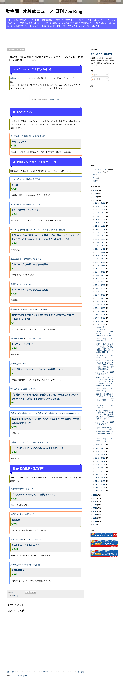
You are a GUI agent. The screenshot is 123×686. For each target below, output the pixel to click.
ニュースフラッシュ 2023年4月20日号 (104, 373)
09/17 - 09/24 (100, 252)
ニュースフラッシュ (100, 169)
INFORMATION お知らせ (39, 309)
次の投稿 (10, 672)
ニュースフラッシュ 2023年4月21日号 (104, 356)
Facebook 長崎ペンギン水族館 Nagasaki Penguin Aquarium (54, 413)
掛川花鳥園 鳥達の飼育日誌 (33, 136)
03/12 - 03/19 (100, 458)
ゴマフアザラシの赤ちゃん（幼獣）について (33, 494)
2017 (95, 511)
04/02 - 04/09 (100, 448)
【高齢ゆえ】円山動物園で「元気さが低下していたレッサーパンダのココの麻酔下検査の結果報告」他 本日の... (104, 381)
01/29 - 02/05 (100, 478)
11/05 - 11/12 (100, 229)
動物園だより (43, 442)
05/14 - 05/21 (100, 311)
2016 (95, 515)
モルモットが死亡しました (24, 344)
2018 (95, 508)
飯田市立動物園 (16, 338)
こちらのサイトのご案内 (101, 54)
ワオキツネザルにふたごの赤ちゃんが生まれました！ (37, 448)
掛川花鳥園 (15, 136)
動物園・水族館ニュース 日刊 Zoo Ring (44, 11)
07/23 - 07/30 (100, 278)
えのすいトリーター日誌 (35, 539)
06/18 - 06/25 (100, 295)
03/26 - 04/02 (100, 451)
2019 (95, 505)
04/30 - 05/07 (100, 318)
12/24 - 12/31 (100, 206)
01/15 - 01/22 (100, 484)
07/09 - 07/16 (100, 285)
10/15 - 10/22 (100, 239)
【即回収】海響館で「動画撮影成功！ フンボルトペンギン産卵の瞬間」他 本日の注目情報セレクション (104, 415)
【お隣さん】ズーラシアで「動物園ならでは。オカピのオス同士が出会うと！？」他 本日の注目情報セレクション (104, 331)
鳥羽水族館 (15, 364)
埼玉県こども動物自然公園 (21, 230)
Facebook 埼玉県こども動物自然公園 (49, 230)
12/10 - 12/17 (100, 213)
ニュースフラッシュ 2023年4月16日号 (104, 440)
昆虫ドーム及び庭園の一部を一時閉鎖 (29, 264)
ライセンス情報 (54, 99)
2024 (95, 197)
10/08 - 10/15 (100, 242)
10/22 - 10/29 (100, 236)
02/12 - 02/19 (100, 471)
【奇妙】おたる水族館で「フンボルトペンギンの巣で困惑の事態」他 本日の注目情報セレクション (104, 431)
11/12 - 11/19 (100, 226)
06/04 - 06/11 (100, 301)
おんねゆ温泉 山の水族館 (20, 179)
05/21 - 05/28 (100, 308)
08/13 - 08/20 (100, 269)
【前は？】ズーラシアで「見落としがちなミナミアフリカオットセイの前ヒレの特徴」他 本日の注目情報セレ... (104, 365)
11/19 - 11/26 (100, 223)
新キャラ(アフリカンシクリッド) (27, 210)
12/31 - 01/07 (100, 203)
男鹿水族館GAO (17, 489)
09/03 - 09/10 (100, 259)
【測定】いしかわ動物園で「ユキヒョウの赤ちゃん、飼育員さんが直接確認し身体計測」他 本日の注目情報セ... (104, 348)
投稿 (94, 75)
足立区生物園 (15, 259)
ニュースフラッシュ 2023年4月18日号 (104, 406)
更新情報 (32, 389)
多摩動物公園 (15, 284)
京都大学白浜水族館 (18, 389)
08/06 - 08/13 (100, 272)
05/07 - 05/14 (100, 315)
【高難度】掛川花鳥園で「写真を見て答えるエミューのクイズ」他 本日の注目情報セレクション (104, 398)
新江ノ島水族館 (16, 539)
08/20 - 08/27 (100, 265)
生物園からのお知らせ (33, 259)
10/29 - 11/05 (100, 232)
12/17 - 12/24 (100, 210)
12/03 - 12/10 (100, 216)
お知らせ (29, 489)
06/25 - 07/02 (100, 292)
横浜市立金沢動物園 (18, 309)
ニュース (27, 284)
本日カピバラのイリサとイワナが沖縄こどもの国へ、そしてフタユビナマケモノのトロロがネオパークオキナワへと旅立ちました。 (45, 237)
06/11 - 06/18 (100, 298)
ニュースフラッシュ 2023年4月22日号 (104, 340)
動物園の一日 (29, 514)
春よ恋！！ (16, 185)
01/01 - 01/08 (100, 491)
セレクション (18, 596)
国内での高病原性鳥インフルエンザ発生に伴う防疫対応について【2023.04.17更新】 (42, 317)
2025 (95, 194)
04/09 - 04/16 (100, 445)
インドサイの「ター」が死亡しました (29, 290)
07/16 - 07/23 (100, 282)
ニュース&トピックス (34, 338)
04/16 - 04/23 (100, 324)
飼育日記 (36, 179)
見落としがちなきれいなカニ (25, 545)
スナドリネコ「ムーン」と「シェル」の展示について (37, 369)
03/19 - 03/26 (100, 455)
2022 (95, 495)
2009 (95, 524)
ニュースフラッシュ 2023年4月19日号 (104, 390)
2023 (95, 200)
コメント (96, 79)
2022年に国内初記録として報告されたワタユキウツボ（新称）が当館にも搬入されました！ (45, 421)
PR (94, 175)
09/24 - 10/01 (100, 249)
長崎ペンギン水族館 (18, 413)
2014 (95, 521)
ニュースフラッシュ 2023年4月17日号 (104, 423)
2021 (95, 498)
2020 (95, 501)
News (24, 364)
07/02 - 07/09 (100, 288)
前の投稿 (81, 672)
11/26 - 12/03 (100, 219)
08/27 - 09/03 (100, 262)
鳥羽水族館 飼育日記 (31, 565)
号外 (94, 181)
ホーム (45, 672)
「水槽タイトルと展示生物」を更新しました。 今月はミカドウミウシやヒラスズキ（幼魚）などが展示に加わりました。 (45, 396)
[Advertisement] (52, 38)
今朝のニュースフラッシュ (21, 78)
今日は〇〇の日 (19, 141)
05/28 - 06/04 (100, 305)
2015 (95, 518)
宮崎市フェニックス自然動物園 (23, 442)
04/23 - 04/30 (100, 321)
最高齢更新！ (17, 570)
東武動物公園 (15, 514)
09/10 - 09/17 (100, 255)
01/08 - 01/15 (100, 487)
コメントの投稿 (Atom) (19, 676)
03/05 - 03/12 (100, 461)
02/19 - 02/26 (100, 468)
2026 (95, 190)
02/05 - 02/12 (100, 474)
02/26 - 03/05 (100, 465)
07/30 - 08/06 (100, 275)
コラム (95, 178)
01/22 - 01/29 (100, 481)
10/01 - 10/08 (100, 246)
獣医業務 (15, 520)
